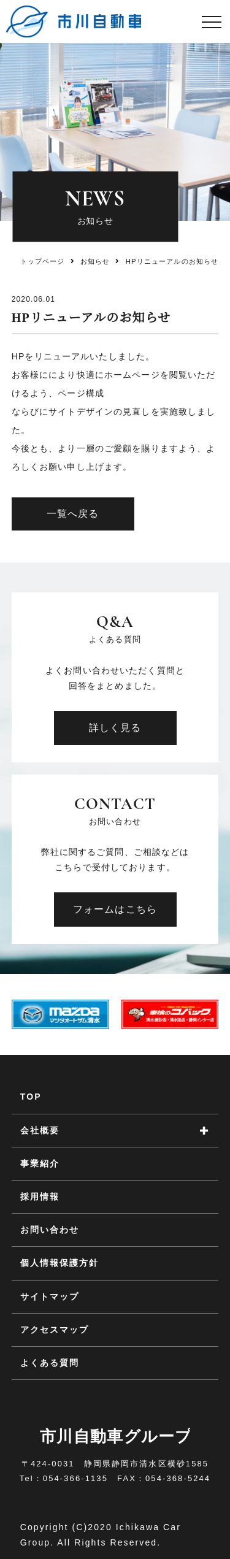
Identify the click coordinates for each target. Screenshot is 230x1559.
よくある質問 (50, 1363)
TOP (31, 1096)
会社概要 (39, 1130)
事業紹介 (39, 1163)
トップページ (42, 261)
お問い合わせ (50, 1230)
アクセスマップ (55, 1330)
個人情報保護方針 (59, 1263)
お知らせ (95, 261)
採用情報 (39, 1196)
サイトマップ (50, 1296)
